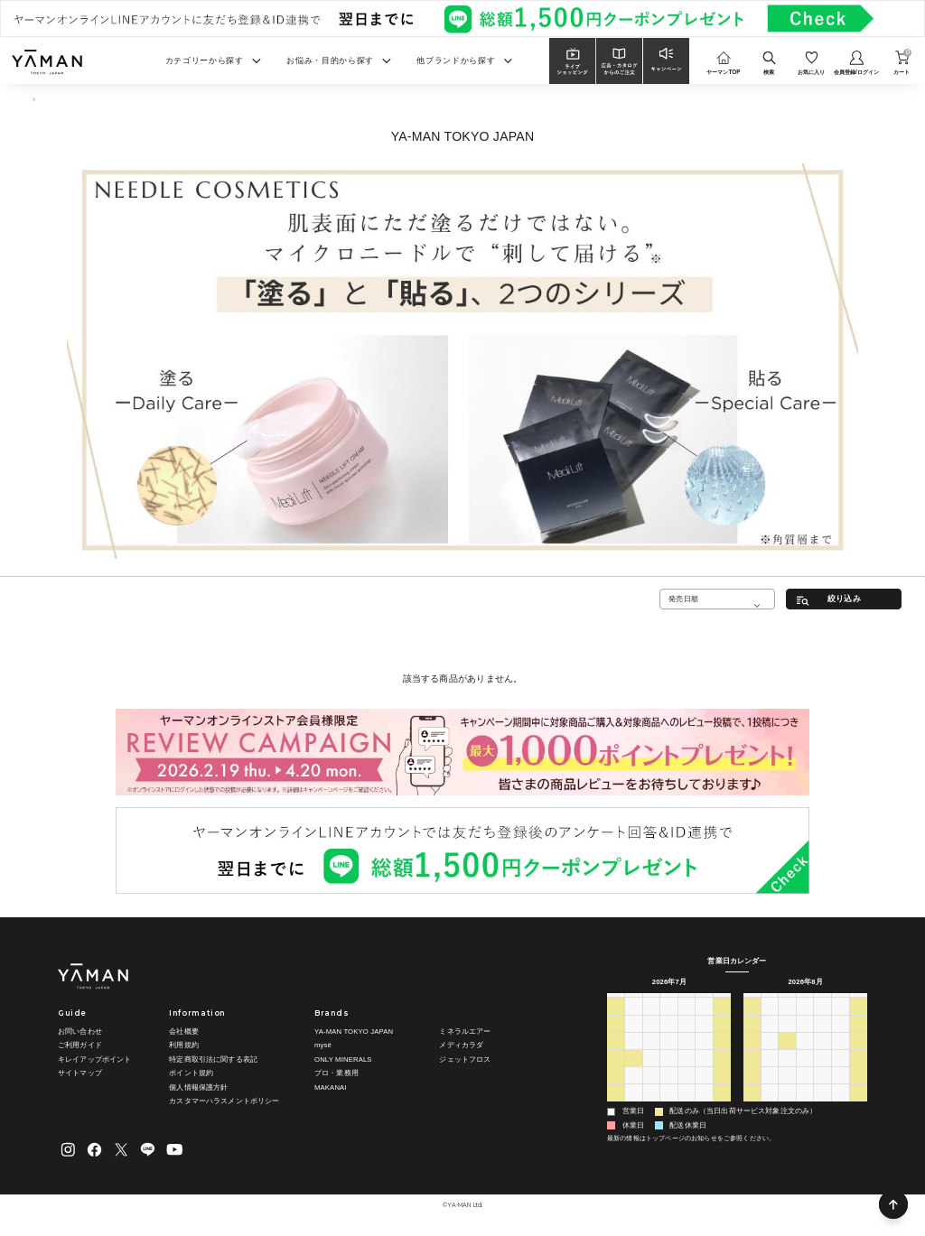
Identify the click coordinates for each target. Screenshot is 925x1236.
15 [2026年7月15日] (669, 1054)
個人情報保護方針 (198, 1087)
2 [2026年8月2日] (615, 1107)
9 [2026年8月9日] (751, 1054)
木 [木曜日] (686, 1002)
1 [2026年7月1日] (668, 1020)
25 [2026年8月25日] (787, 1089)
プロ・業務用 (336, 1073)
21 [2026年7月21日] (651, 1072)
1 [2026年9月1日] (787, 1107)
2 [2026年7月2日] (686, 1020)
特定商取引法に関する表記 (213, 1059)
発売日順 (683, 598)
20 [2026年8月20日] (822, 1072)
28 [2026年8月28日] (840, 1089)
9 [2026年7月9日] (686, 1037)
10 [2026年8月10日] (770, 1054)
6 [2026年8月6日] (686, 1107)
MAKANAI (330, 1087)
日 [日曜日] (615, 1002)
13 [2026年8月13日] (822, 1054)
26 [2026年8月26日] (805, 1089)
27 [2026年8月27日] (822, 1089)
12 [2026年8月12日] (805, 1054)
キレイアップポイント (95, 1059)
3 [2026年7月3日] (703, 1020)
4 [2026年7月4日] (722, 1020)
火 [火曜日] (651, 1002)
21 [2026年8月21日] (840, 1072)
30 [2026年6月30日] (651, 1020)
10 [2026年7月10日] (704, 1037)
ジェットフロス (465, 1059)
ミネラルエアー (465, 1031)
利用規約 (184, 1045)
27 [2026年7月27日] (634, 1089)
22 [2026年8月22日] (859, 1072)
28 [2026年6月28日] (616, 1020)
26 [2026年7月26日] (616, 1089)
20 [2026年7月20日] (634, 1072)
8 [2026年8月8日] (722, 1107)
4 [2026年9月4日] (840, 1107)
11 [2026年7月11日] (722, 1037)
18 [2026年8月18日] (787, 1072)
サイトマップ (80, 1073)
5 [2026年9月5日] (858, 1107)
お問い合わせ (80, 1031)
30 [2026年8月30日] (752, 1107)
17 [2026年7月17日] (704, 1054)
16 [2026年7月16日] (687, 1054)
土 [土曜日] (721, 1002)
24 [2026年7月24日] (704, 1072)
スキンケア (68, 100)
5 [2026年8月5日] (668, 1107)
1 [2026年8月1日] (722, 1089)
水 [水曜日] (668, 1002)
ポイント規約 (191, 1073)
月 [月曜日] (633, 1002)
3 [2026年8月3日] (633, 1107)
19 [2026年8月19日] (805, 1072)
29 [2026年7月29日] (669, 1089)
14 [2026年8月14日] (840, 1054)
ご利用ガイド (80, 1045)
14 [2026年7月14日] (651, 1054)
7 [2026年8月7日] (703, 1107)
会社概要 (184, 1031)
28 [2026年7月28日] (651, 1089)
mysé (323, 1045)
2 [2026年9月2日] (805, 1107)
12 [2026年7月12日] (616, 1054)
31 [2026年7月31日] (704, 1089)
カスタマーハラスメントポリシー (224, 1101)
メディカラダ (461, 1045)
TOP (29, 100)
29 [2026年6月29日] (634, 1020)
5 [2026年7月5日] (615, 1037)
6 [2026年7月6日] (633, 1037)
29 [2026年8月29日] (859, 1089)
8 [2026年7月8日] (668, 1037)
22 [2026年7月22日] (669, 1072)
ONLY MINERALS (343, 1059)
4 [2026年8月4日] (651, 1107)
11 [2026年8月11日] (787, 1054)
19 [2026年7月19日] (616, 1072)
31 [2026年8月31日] (770, 1107)
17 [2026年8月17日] (770, 1072)
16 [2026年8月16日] (752, 1072)
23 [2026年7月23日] (687, 1072)
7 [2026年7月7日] (651, 1037)
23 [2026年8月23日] (752, 1089)
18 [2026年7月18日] (722, 1054)
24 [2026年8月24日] (770, 1089)
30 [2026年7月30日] (687, 1089)
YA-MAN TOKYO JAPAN (353, 1031)
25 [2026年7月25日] (722, 1072)
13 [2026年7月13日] (634, 1054)
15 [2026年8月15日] (859, 1054)
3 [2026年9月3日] (823, 1107)
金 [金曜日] (704, 1002)
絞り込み (844, 598)
